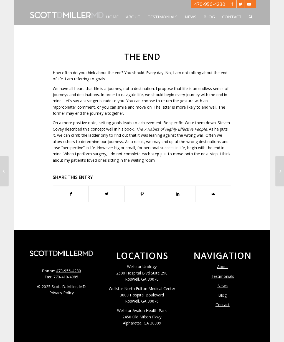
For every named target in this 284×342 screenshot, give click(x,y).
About (222, 266)
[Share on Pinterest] (142, 194)
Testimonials (222, 276)
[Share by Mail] (213, 194)
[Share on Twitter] (106, 194)
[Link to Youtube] (249, 4)
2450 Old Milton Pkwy (141, 316)
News (222, 285)
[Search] (250, 12)
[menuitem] (112, 12)
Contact (222, 304)
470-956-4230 (209, 4)
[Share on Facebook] (70, 194)
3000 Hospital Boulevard (142, 295)
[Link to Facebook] (232, 4)
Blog (222, 295)
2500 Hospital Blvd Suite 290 (142, 273)
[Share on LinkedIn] (177, 194)
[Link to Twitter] (241, 4)
